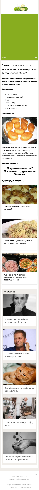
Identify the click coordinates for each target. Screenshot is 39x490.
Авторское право (19, 482)
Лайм (13, 476)
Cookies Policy (26, 487)
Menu (4, 57)
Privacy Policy (14, 487)
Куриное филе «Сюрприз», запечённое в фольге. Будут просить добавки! (16, 277)
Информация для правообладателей (19, 485)
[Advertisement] (19, 34)
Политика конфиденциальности (19, 479)
